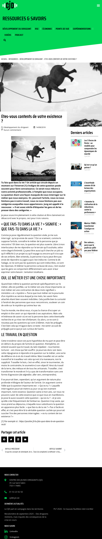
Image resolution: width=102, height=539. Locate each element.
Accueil (4, 59)
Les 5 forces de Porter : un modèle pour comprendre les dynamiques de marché (90, 147)
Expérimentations (82, 29)
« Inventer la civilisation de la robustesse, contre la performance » (90, 207)
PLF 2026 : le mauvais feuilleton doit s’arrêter (73, 509)
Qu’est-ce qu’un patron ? (90, 166)
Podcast (19, 35)
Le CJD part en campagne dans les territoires (23, 509)
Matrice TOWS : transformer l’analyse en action (90, 227)
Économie (47, 29)
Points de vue (62, 29)
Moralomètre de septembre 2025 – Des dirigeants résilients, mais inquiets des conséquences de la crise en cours (26, 516)
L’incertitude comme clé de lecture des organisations (89, 187)
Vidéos (7, 35)
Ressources (13, 59)
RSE (37, 29)
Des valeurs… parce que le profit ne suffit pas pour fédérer (91, 246)
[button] (98, 5)
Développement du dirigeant (17, 29)
